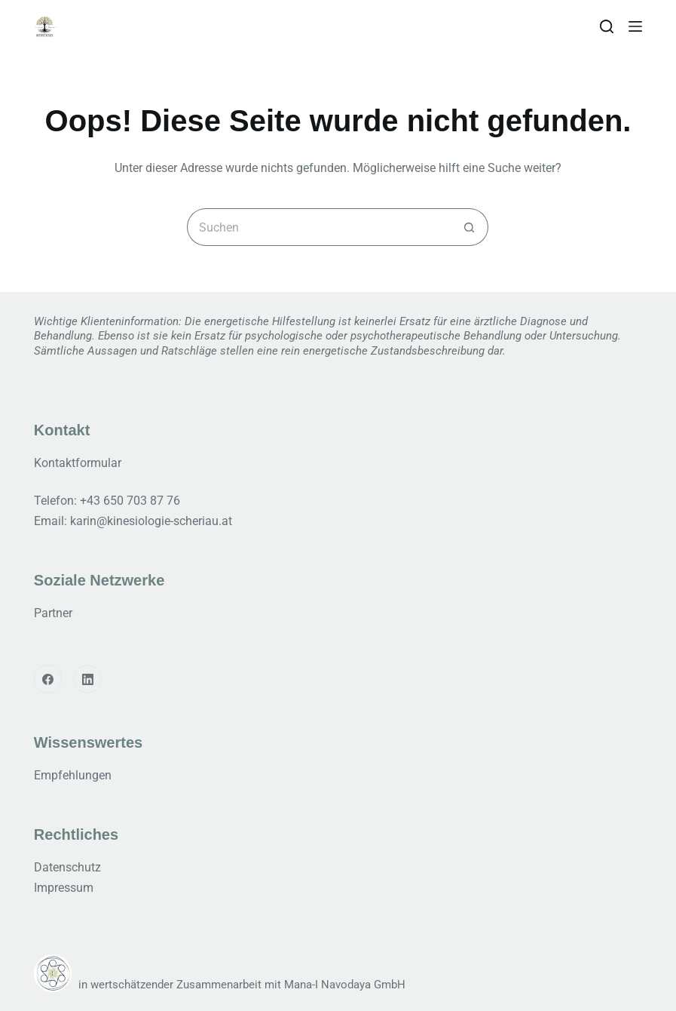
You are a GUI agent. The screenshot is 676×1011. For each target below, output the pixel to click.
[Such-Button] (469, 227)
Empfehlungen (73, 775)
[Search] (606, 26)
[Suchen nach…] (319, 227)
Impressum (63, 887)
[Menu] (635, 26)
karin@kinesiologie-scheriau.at (151, 521)
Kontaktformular (77, 463)
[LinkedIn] (87, 679)
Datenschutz (67, 867)
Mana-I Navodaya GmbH (344, 984)
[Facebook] (48, 679)
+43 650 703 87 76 (130, 500)
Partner (53, 613)
